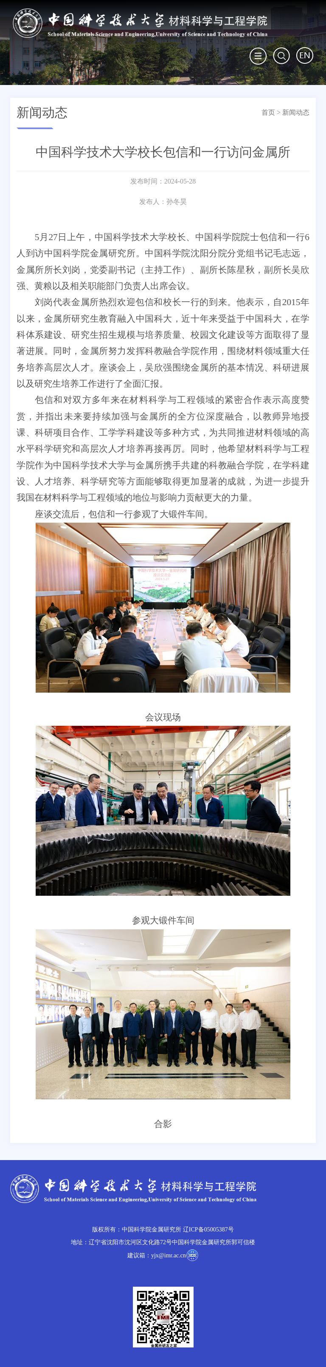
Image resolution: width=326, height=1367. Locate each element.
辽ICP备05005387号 (208, 1229)
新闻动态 (295, 112)
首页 (268, 112)
